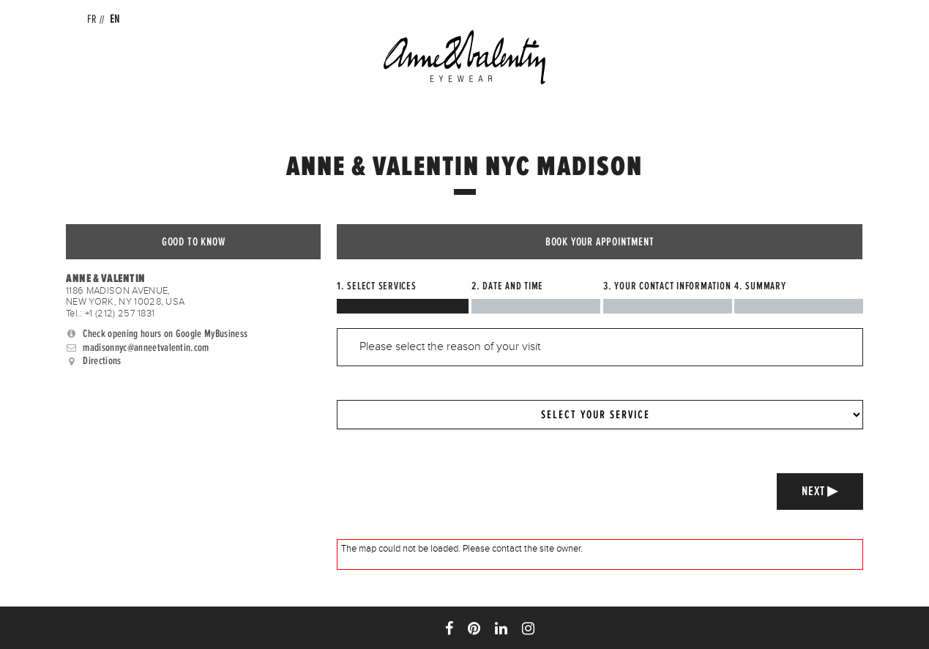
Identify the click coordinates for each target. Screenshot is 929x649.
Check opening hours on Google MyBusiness (165, 333)
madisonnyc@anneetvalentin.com (146, 347)
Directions (102, 361)
